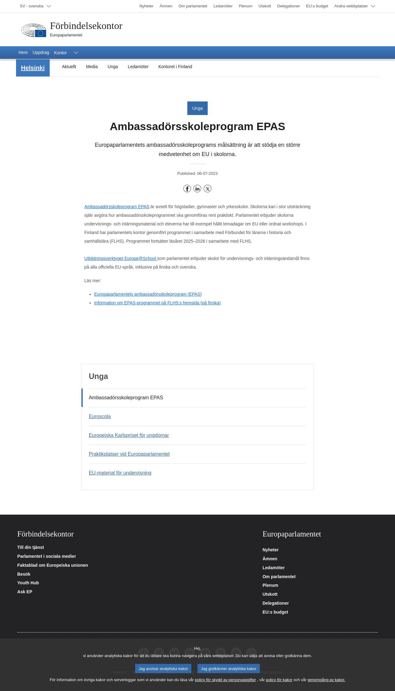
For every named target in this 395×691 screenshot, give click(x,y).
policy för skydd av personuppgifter (225, 683)
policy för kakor (279, 683)
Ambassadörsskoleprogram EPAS (116, 206)
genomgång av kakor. (326, 683)
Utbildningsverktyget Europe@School (120, 258)
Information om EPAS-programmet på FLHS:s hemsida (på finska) (157, 302)
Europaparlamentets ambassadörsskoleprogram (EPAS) (148, 294)
